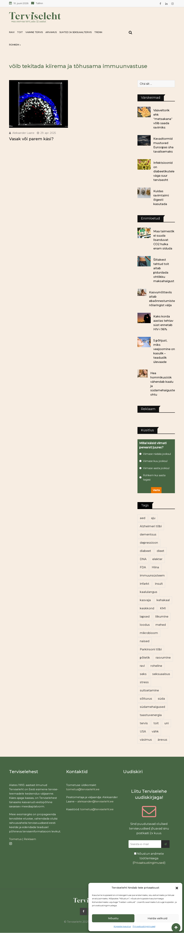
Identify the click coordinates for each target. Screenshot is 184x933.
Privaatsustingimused (144, 926)
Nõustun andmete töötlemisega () (149, 858)
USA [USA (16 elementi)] (143, 731)
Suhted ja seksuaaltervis (75, 32)
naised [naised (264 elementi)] (144, 641)
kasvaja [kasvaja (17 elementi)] (145, 600)
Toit (20, 32)
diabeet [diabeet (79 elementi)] (145, 551)
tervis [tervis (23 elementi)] (144, 723)
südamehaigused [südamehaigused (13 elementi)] (152, 707)
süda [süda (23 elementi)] (161, 698)
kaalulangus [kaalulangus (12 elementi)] (148, 592)
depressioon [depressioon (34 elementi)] (149, 542)
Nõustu (113, 918)
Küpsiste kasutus (122, 926)
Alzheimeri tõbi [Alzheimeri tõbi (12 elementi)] (151, 526)
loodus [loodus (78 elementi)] (145, 624)
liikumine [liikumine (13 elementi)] (161, 616)
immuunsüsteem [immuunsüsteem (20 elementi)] (152, 575)
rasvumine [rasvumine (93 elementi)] (163, 657)
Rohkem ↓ (15, 44)
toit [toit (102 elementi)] (156, 723)
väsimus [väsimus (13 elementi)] (146, 739)
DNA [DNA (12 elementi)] (143, 559)
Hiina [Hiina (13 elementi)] (155, 567)
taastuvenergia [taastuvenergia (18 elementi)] (151, 715)
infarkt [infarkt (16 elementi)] (144, 583)
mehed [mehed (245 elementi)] (160, 624)
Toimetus (15, 839)
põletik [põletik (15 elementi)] (145, 657)
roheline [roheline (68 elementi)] (156, 665)
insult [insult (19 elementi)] (159, 583)
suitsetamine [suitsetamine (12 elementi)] (149, 690)
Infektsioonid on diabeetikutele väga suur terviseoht (163, 171)
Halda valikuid (157, 918)
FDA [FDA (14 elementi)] (143, 567)
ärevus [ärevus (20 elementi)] (162, 739)
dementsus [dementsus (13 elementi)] (148, 534)
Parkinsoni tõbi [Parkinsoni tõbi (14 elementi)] (151, 649)
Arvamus (51, 32)
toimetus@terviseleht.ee (82, 789)
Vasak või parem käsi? (31, 138)
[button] (177, 887)
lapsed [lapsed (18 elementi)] (145, 616)
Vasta (156, 490)
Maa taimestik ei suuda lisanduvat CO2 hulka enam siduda (163, 240)
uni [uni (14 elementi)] (166, 723)
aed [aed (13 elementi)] (142, 518)
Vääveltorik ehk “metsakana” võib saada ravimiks (162, 119)
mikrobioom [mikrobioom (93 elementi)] (149, 633)
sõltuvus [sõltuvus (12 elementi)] (146, 698)
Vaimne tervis (34, 32)
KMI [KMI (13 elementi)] (163, 608)
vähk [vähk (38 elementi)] (155, 731)
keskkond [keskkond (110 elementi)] (147, 608)
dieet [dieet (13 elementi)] (160, 551)
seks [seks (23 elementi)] (143, 674)
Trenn (98, 32)
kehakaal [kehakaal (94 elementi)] (163, 600)
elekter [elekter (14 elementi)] (157, 559)
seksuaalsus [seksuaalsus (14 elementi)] (161, 674)
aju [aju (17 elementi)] (153, 518)
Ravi (11, 32)
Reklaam (30, 839)
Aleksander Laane (23, 133)
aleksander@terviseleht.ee (95, 801)
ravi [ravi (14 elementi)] (142, 665)
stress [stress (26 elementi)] (144, 682)
